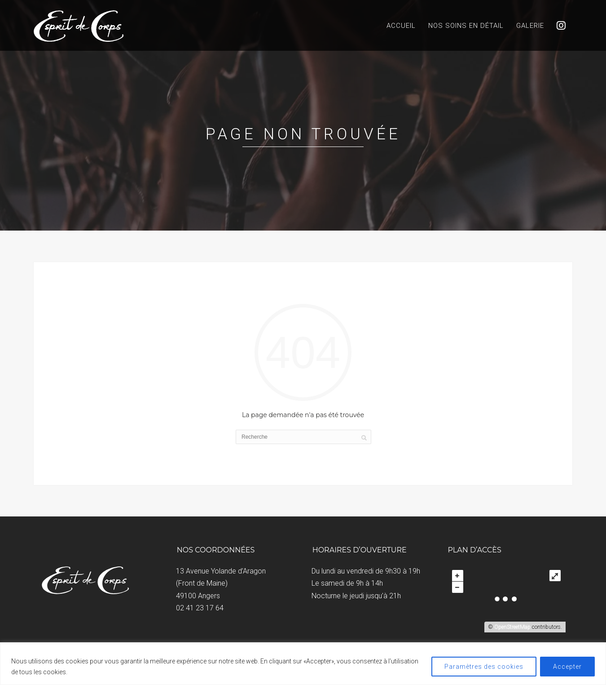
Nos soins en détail (466, 26)
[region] (303, 663)
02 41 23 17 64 (200, 608)
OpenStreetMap (512, 627)
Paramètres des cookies (483, 666)
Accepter (567, 666)
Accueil (401, 26)
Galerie (530, 26)
